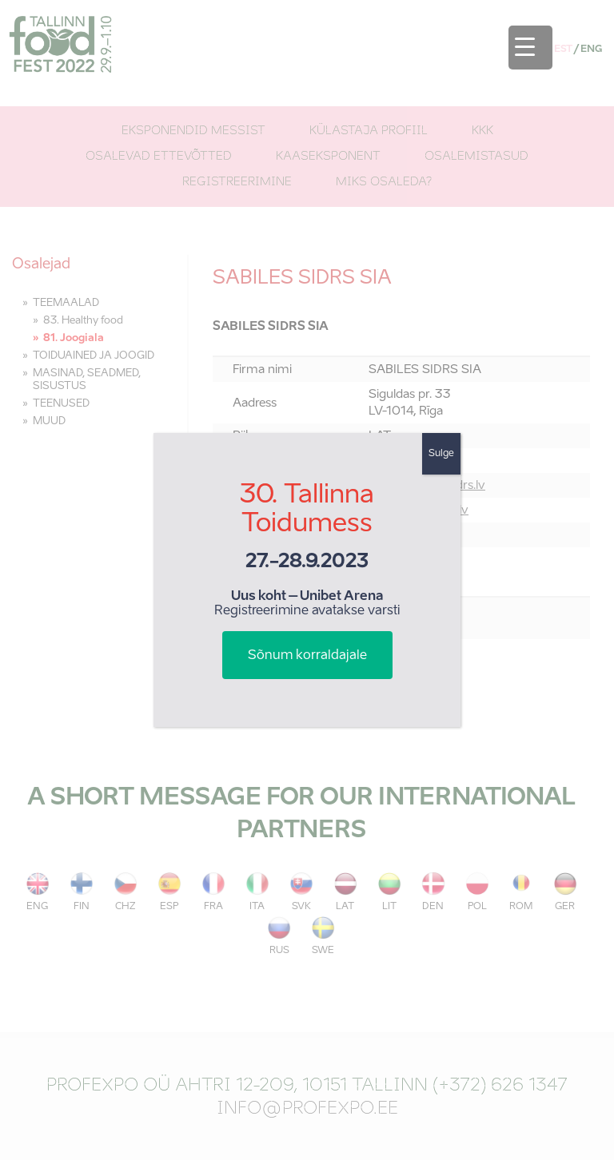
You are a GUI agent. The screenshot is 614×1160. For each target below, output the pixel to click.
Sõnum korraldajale (307, 656)
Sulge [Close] (441, 454)
